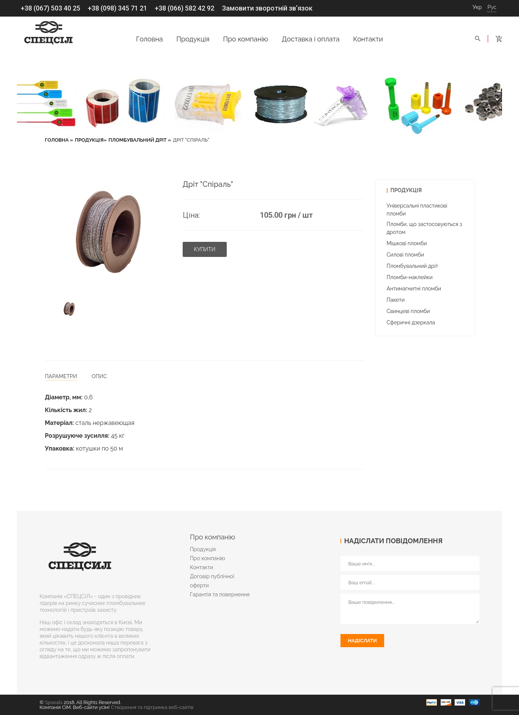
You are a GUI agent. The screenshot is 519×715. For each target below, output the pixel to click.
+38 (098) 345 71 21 (117, 8)
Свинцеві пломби (408, 311)
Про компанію (245, 39)
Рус (491, 7)
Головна (149, 39)
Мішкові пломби (407, 243)
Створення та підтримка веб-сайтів (152, 707)
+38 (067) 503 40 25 (50, 8)
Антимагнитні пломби (414, 289)
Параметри (61, 376)
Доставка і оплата (310, 39)
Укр (477, 7)
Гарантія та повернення (219, 594)
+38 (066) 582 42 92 (184, 8)
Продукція (192, 39)
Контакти (368, 39)
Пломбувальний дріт (137, 140)
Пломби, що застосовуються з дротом (424, 228)
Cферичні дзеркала (411, 322)
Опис (99, 376)
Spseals (54, 702)
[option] (69, 309)
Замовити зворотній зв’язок (267, 8)
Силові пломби (405, 255)
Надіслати (362, 640)
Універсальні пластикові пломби (417, 210)
